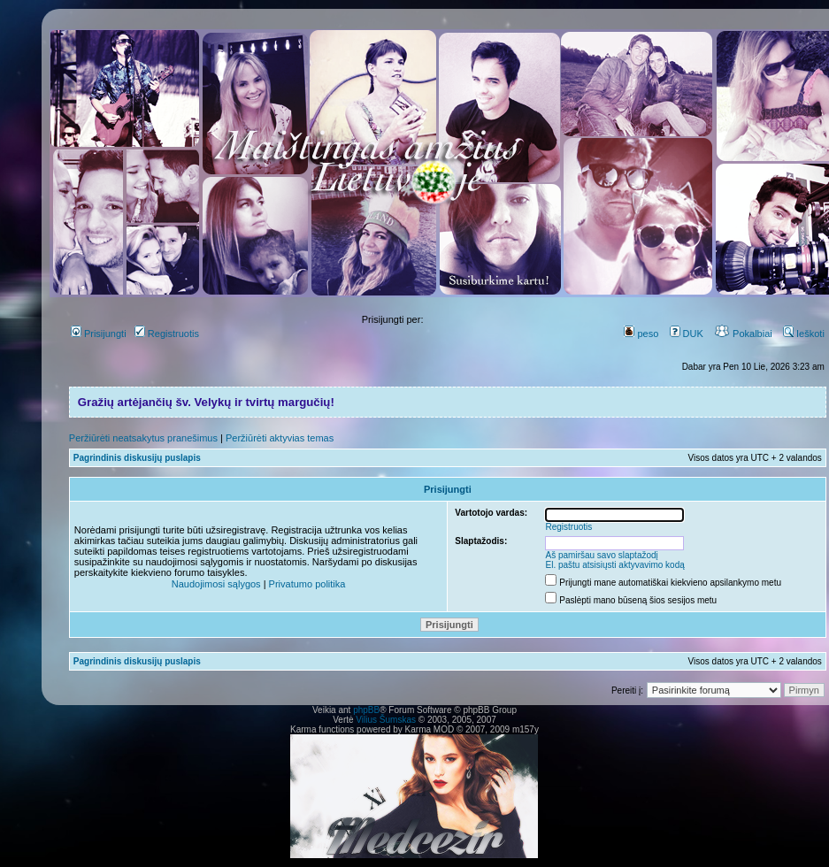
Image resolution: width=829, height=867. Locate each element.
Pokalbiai (743, 333)
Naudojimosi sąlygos (216, 584)
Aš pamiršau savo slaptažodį (602, 555)
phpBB (366, 710)
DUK (686, 333)
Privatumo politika (307, 584)
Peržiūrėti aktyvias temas (280, 438)
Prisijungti (99, 333)
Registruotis (166, 333)
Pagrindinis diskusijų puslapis (137, 458)
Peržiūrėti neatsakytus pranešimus (143, 438)
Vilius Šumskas (386, 720)
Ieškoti (804, 333)
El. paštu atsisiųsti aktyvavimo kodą (615, 565)
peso (641, 333)
